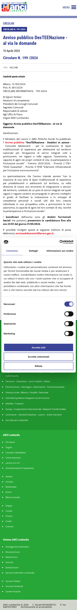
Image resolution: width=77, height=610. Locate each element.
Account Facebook (14, 586)
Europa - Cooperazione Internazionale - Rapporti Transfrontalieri (36, 409)
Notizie (9, 477)
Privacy (9, 516)
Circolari (9, 482)
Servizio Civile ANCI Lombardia (20, 573)
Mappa (9, 506)
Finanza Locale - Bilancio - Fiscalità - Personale (27, 392)
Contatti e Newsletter (16, 453)
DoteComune (12, 568)
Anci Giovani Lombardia (17, 420)
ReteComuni (11, 557)
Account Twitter (13, 581)
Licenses (9, 526)
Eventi (8, 492)
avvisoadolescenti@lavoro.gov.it (35, 233)
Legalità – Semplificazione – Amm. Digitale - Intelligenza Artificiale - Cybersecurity (36, 373)
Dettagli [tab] (33, 250)
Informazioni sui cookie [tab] (60, 250)
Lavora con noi (13, 463)
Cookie (9, 511)
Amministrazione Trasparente (19, 468)
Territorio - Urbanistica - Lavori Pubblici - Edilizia (28, 381)
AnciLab (9, 562)
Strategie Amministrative (17, 547)
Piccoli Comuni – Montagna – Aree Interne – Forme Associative (35, 386)
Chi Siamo (10, 442)
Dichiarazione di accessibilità (36, 606)
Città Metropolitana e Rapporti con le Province (27, 398)
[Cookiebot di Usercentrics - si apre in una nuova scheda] (59, 242)
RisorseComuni (13, 552)
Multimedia (11, 487)
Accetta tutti (38, 347)
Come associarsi (13, 458)
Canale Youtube (13, 591)
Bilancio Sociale (13, 497)
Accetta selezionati (38, 356)
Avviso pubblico (14, 142)
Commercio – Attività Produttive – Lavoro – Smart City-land (33, 414)
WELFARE (14, 67)
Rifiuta (38, 366)
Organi (9, 447)
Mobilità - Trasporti (14, 403)
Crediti (9, 521)
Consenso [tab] (12, 250)
